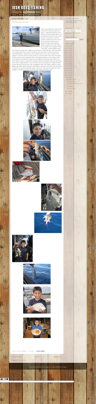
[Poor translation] (6, 379)
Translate (76, 33)
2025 (68, 48)
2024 (68, 50)
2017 (68, 66)
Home (14, 14)
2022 (68, 55)
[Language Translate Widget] (74, 31)
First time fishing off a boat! (20, 22)
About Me (21, 14)
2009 (68, 93)
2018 (68, 64)
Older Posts (57, 357)
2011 (68, 91)
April (70, 86)
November (71, 81)
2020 (68, 59)
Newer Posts (16, 357)
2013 (68, 75)
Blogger (64, 367)
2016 (68, 68)
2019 (68, 61)
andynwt (53, 367)
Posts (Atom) (22, 360)
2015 (68, 70)
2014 (68, 72)
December (71, 79)
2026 (68, 46)
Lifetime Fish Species (33, 14)
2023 (68, 52)
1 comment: (31, 351)
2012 (68, 77)
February (71, 88)
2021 (68, 57)
